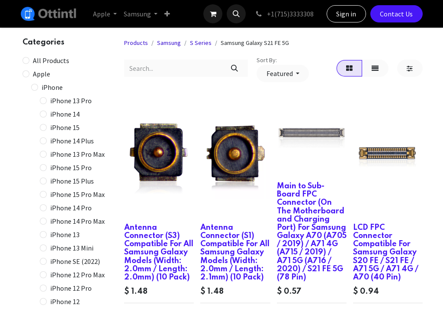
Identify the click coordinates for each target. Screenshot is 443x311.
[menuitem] (105, 13)
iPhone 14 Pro (71, 207)
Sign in (346, 14)
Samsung (169, 43)
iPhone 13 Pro (71, 100)
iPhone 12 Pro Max (77, 274)
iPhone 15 (65, 127)
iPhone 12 (65, 301)
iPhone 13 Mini (71, 248)
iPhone (52, 87)
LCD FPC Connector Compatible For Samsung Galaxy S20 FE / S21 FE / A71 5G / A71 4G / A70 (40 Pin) (385, 252)
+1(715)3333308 (284, 14)
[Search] (235, 68)
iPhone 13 (65, 234)
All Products (51, 60)
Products (136, 43)
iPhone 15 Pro (71, 167)
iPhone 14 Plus (72, 140)
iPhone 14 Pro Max (77, 221)
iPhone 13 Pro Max (77, 154)
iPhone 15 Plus (72, 181)
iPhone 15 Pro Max (77, 194)
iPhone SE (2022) (75, 261)
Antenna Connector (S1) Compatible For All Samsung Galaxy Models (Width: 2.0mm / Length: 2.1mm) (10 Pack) (235, 252)
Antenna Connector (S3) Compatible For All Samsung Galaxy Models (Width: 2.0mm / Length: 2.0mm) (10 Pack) (158, 252)
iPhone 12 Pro (71, 288)
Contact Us (396, 14)
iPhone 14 (65, 114)
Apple (41, 74)
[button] (236, 13)
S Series (201, 43)
